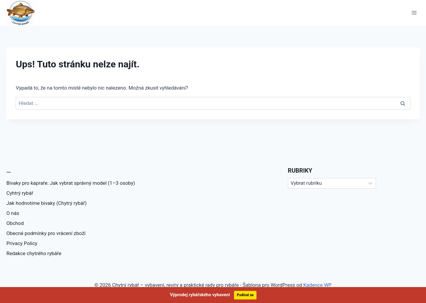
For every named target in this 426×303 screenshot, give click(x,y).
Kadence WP (317, 285)
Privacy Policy (21, 243)
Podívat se (245, 295)
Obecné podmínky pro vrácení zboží (45, 233)
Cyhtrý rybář (19, 193)
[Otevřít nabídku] (414, 12)
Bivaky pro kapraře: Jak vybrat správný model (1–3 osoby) (70, 183)
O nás (12, 213)
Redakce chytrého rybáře (33, 253)
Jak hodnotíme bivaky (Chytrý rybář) (46, 203)
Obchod (15, 223)
